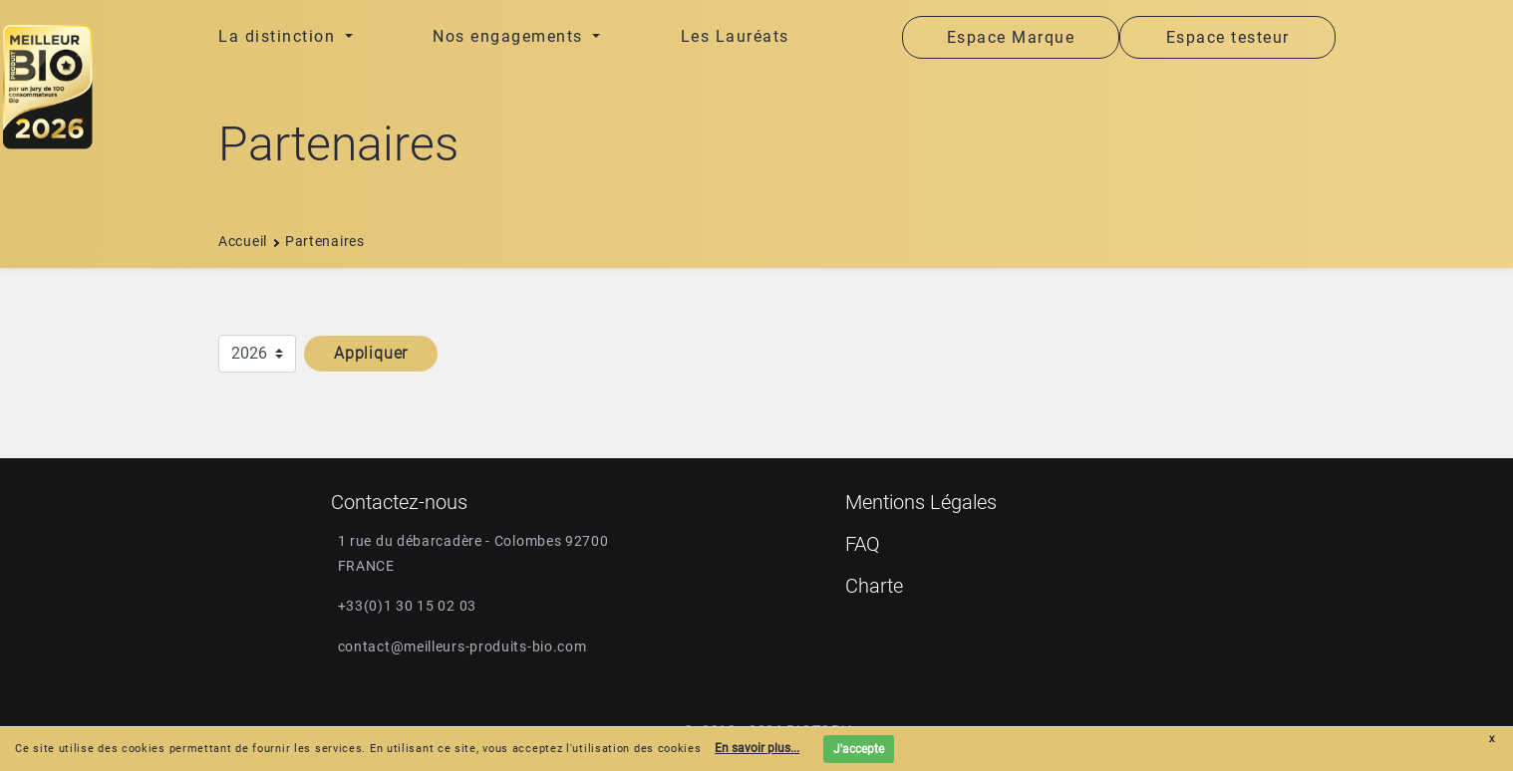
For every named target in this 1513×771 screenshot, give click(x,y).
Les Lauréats (735, 36)
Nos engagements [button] (510, 36)
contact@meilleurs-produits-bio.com (462, 646)
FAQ (862, 544)
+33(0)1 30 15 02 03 (407, 606)
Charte (874, 586)
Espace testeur (1228, 37)
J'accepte (858, 749)
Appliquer (371, 353)
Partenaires (325, 241)
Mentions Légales (921, 502)
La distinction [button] (279, 36)
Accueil (242, 241)
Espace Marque (1011, 37)
